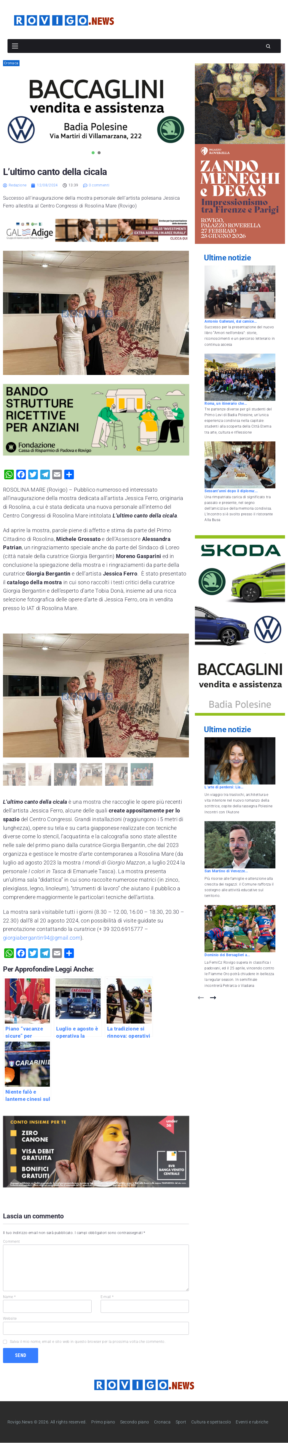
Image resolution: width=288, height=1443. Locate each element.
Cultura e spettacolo (211, 1422)
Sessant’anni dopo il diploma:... (231, 491)
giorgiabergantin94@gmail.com (41, 938)
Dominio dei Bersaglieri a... (227, 955)
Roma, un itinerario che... (226, 403)
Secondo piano (134, 1422)
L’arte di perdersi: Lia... (224, 787)
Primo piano (103, 1422)
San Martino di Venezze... (226, 871)
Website (10, 1318)
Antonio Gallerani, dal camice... (231, 321)
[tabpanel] (96, 111)
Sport (181, 1422)
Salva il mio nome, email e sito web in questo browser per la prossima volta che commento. (87, 1342)
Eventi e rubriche (252, 1422)
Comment (11, 1241)
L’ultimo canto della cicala (55, 171)
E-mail (107, 1297)
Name (9, 1297)
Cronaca (11, 63)
